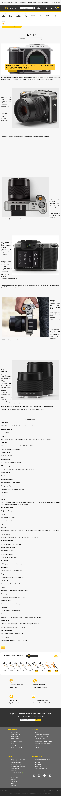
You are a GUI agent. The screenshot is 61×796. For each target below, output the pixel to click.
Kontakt (37, 747)
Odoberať (38, 719)
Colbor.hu (13, 785)
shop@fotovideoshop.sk (42, 734)
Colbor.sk (13, 779)
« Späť (3, 647)
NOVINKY (38, 762)
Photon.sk (13, 783)
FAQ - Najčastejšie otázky (18, 760)
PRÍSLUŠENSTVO (16, 741)
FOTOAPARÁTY (16, 732)
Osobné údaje (15, 768)
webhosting (37, 793)
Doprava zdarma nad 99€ (18, 766)
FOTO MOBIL (15, 739)
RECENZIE (38, 764)
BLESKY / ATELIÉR (16, 747)
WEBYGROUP (47, 793)
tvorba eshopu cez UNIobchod (27, 793)
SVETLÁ (13, 745)
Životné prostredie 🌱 (17, 772)
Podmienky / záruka (16, 764)
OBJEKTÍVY (14, 737)
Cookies (13, 770)
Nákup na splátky (16, 762)
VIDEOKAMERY (15, 734)
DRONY (13, 743)
